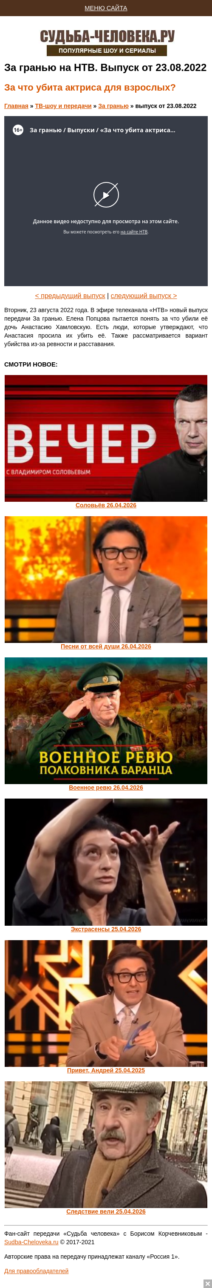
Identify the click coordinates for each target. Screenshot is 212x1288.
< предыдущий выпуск (70, 295)
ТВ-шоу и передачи (63, 105)
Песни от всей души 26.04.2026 (106, 646)
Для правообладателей (36, 1271)
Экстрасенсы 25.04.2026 (106, 929)
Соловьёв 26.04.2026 (106, 505)
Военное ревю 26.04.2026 (106, 787)
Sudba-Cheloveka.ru (31, 1242)
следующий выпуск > (144, 295)
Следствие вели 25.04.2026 (106, 1211)
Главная (16, 105)
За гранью (113, 105)
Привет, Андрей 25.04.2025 (106, 1070)
